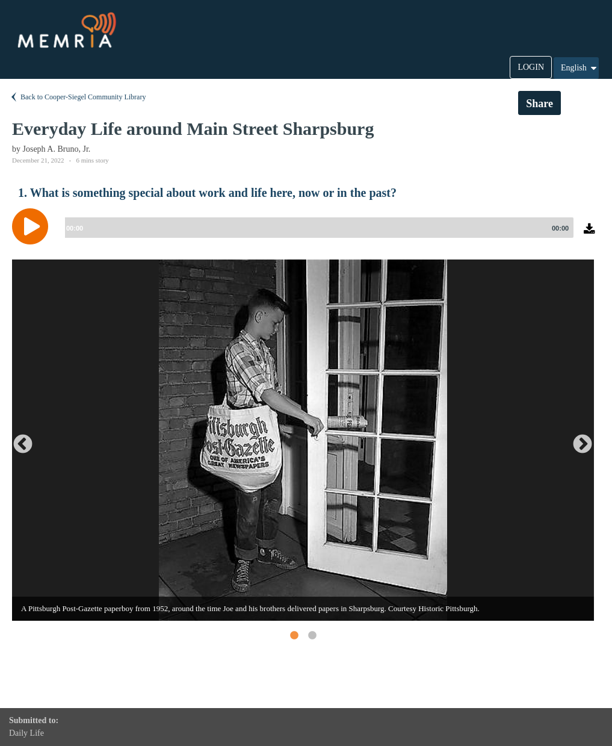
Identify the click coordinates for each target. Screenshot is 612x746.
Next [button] (578, 440)
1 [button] (293, 635)
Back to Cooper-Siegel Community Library (77, 97)
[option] (303, 440)
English (579, 68)
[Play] (33, 226)
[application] (306, 235)
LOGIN (531, 67)
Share (539, 104)
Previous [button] (18, 440)
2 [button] (311, 635)
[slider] (316, 227)
